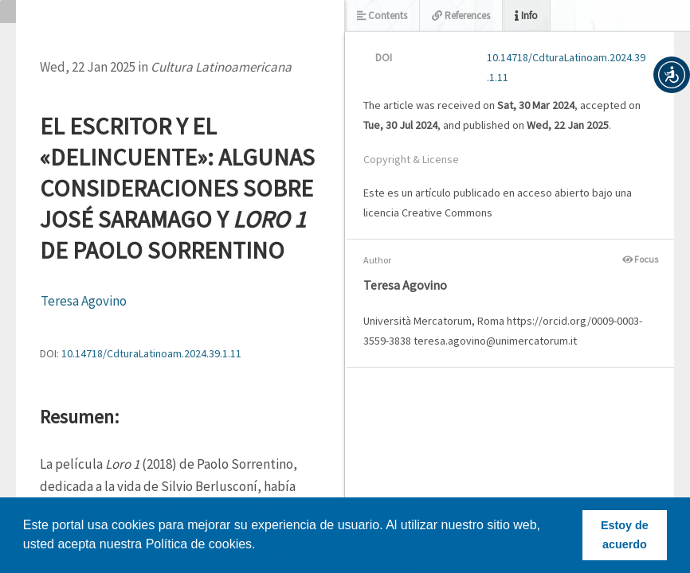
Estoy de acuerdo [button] (625, 535)
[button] (671, 75)
